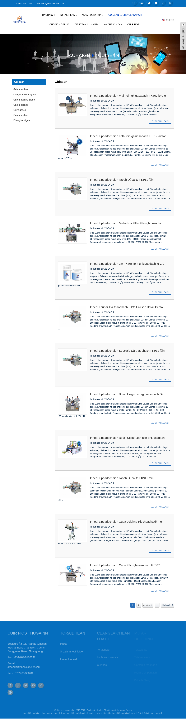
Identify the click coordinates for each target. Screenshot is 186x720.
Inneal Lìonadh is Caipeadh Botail (127, 713)
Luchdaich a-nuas (58, 24)
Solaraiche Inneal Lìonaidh (99, 713)
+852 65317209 (25, 3)
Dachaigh (48, 15)
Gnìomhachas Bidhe (24, 99)
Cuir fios (133, 24)
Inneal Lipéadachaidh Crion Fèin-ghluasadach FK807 (125, 565)
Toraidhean (68, 15)
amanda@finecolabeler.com (51, 3)
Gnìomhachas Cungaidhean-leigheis (24, 92)
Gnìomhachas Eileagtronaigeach (22, 118)
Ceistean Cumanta (86, 24)
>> (157, 605)
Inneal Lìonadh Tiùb (56, 713)
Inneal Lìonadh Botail (75, 713)
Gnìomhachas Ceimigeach (20, 107)
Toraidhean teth (111, 710)
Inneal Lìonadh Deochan (34, 713)
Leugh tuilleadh (159, 121)
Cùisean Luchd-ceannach (126, 15)
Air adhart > (147, 605)
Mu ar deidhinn (92, 15)
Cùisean (108, 55)
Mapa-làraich (126, 710)
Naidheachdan (112, 24)
